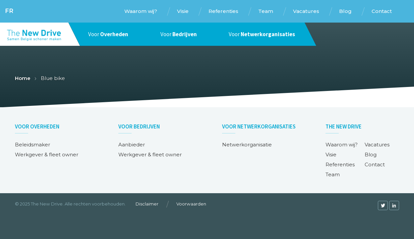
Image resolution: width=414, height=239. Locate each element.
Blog (371, 154)
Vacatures (377, 144)
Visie (330, 154)
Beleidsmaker (32, 144)
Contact (375, 164)
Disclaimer (147, 203)
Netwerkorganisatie (247, 144)
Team (332, 174)
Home (22, 78)
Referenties (340, 164)
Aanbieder (131, 144)
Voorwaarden (191, 203)
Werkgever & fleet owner (46, 154)
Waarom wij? (341, 144)
